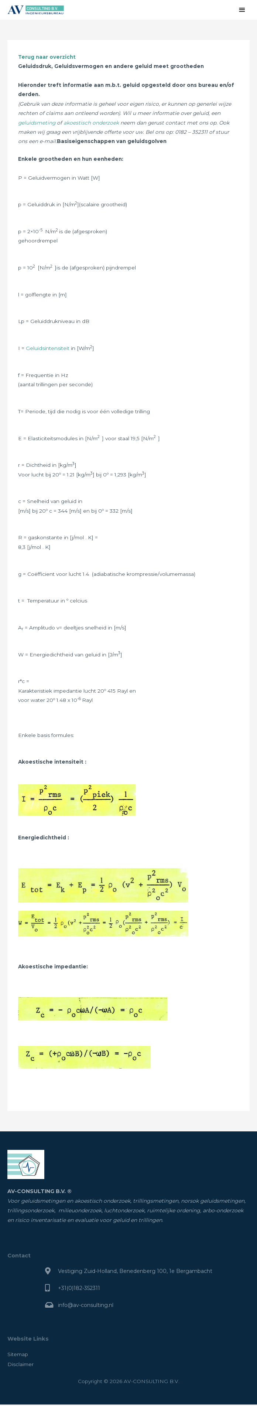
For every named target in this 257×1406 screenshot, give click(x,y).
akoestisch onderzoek (91, 124)
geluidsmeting (36, 124)
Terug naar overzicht (47, 58)
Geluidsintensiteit (47, 350)
